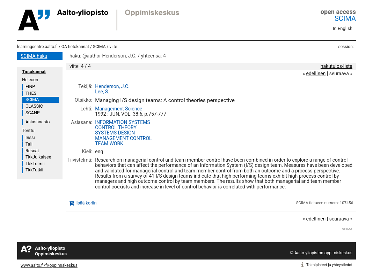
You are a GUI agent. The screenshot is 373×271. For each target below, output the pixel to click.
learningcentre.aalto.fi (37, 46)
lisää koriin (85, 203)
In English (342, 28)
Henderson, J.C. (112, 86)
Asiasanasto (37, 121)
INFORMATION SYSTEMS (122, 122)
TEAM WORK (109, 143)
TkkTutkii (34, 169)
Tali (28, 144)
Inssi (30, 137)
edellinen (316, 73)
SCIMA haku (34, 56)
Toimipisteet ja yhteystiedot (329, 265)
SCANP (32, 112)
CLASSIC (34, 106)
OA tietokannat (75, 46)
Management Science (118, 108)
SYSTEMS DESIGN (115, 133)
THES (30, 93)
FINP (30, 86)
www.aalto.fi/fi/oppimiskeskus (49, 265)
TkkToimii (35, 163)
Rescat (32, 150)
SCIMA (345, 18)
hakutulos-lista (336, 66)
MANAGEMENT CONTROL (123, 138)
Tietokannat (34, 71)
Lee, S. (102, 91)
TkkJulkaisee (38, 157)
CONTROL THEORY (116, 127)
